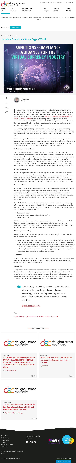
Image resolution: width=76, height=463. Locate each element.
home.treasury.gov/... (31, 306)
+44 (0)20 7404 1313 (46, 2)
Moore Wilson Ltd (70, 458)
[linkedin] (6, 107)
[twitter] (6, 103)
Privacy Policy (5, 440)
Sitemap (3, 442)
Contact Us (4, 446)
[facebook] (6, 112)
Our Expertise (13, 10)
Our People (46, 10)
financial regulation (51, 316)
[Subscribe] (15, 27)
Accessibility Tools (60, 2)
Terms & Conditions (7, 444)
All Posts (5, 27)
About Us (3, 10)
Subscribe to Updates (63, 461)
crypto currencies (31, 316)
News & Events (56, 10)
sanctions (40, 316)
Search (70, 2)
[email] (6, 98)
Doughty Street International (27, 10)
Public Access (68, 10)
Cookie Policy (5, 438)
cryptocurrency (19, 316)
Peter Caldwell (25, 99)
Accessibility (4, 436)
